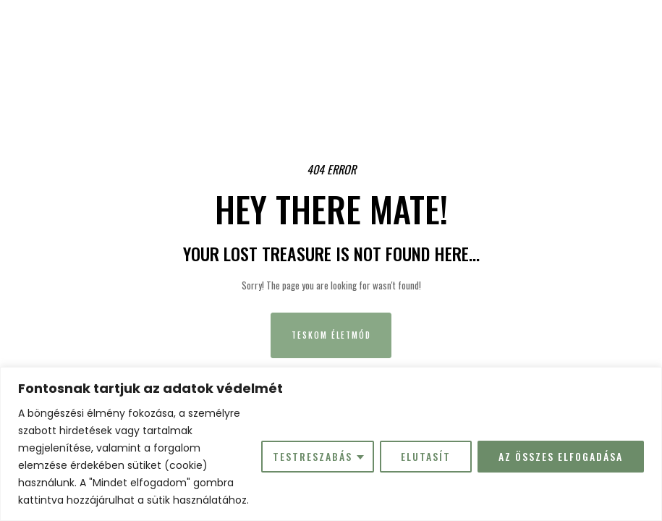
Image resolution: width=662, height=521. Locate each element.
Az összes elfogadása (560, 456)
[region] (331, 444)
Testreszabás (312, 456)
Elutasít (426, 456)
